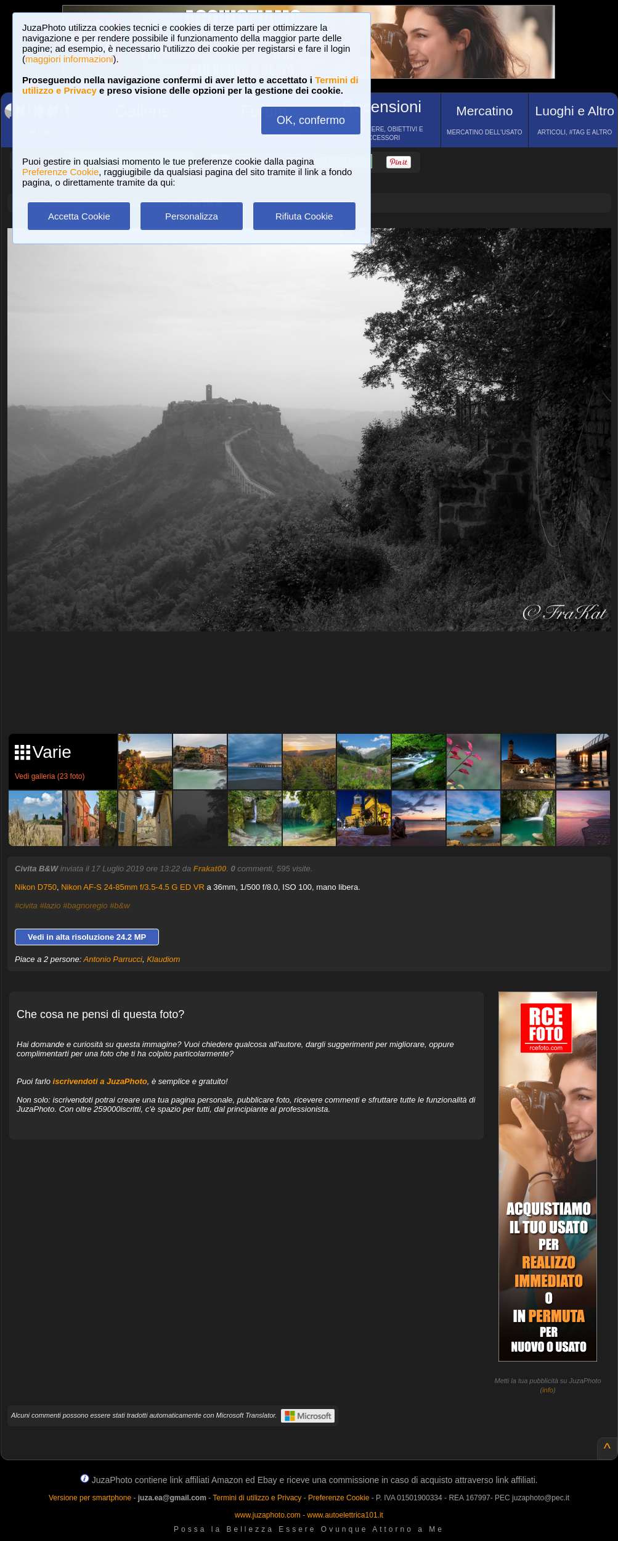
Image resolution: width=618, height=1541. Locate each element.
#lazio (49, 905)
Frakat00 (209, 868)
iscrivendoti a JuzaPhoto (100, 1081)
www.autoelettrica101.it (345, 1515)
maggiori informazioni (69, 59)
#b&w (120, 905)
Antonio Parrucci (113, 959)
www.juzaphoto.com (268, 1515)
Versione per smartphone (90, 1498)
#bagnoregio (85, 905)
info (547, 1390)
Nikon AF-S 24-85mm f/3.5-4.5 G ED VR (133, 887)
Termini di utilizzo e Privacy (257, 1498)
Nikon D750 (36, 887)
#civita (26, 905)
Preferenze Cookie (60, 171)
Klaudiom (163, 959)
